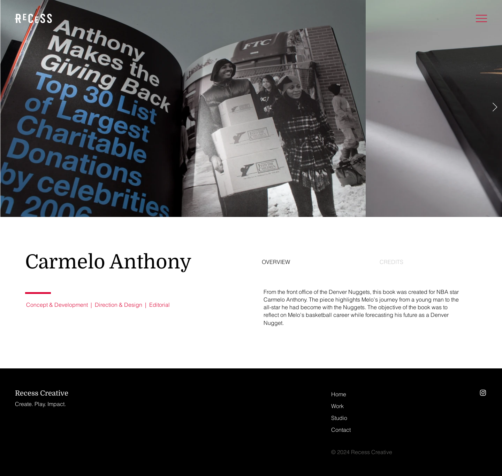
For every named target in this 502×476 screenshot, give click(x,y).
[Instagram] (483, 393)
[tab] (305, 262)
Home (338, 394)
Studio (339, 418)
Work (337, 406)
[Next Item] (494, 107)
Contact (341, 430)
